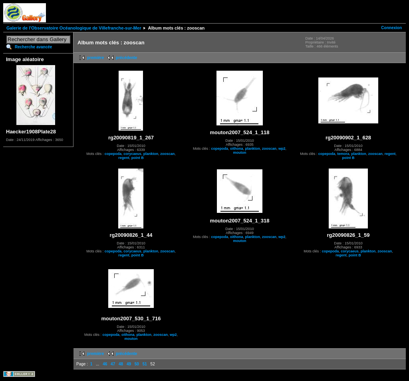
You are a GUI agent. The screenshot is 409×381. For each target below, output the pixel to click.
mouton (239, 153)
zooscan (167, 154)
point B (137, 158)
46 (105, 364)
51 (145, 364)
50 (137, 364)
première (95, 58)
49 (129, 364)
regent (123, 158)
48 (121, 364)
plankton (151, 154)
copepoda (113, 154)
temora (343, 154)
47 (113, 364)
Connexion (391, 28)
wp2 (282, 149)
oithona (236, 149)
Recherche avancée (33, 47)
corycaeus (132, 154)
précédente (126, 58)
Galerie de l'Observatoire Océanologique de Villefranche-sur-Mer (73, 28)
